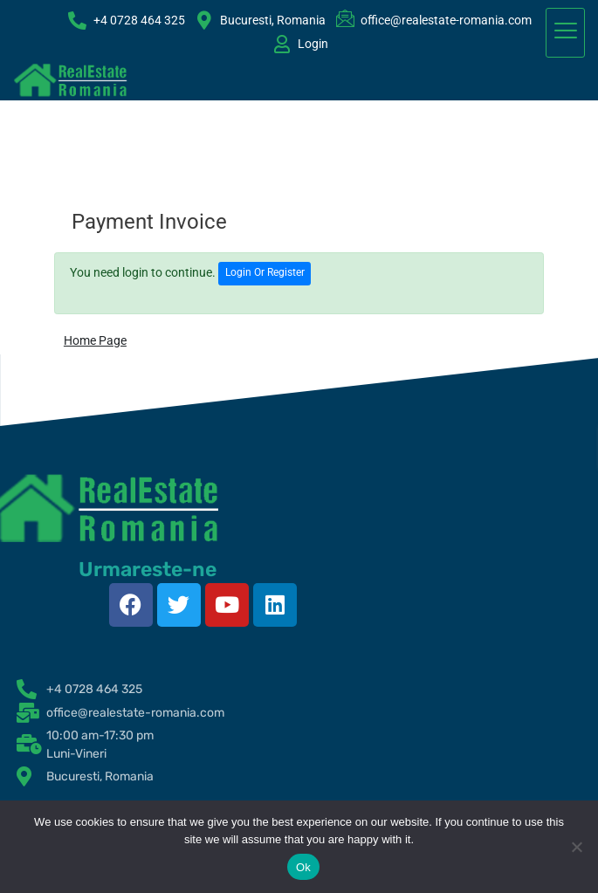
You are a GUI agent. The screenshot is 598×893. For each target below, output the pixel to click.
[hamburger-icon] (565, 33)
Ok (303, 867)
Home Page (95, 340)
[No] (576, 846)
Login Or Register (265, 272)
